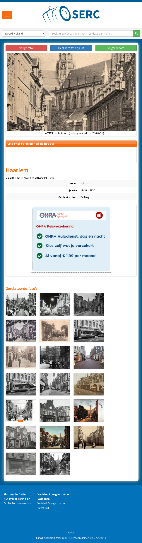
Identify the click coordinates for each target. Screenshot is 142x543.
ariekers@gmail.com (55, 537)
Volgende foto (115, 48)
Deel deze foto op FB (71, 48)
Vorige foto (26, 48)
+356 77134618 (98, 537)
